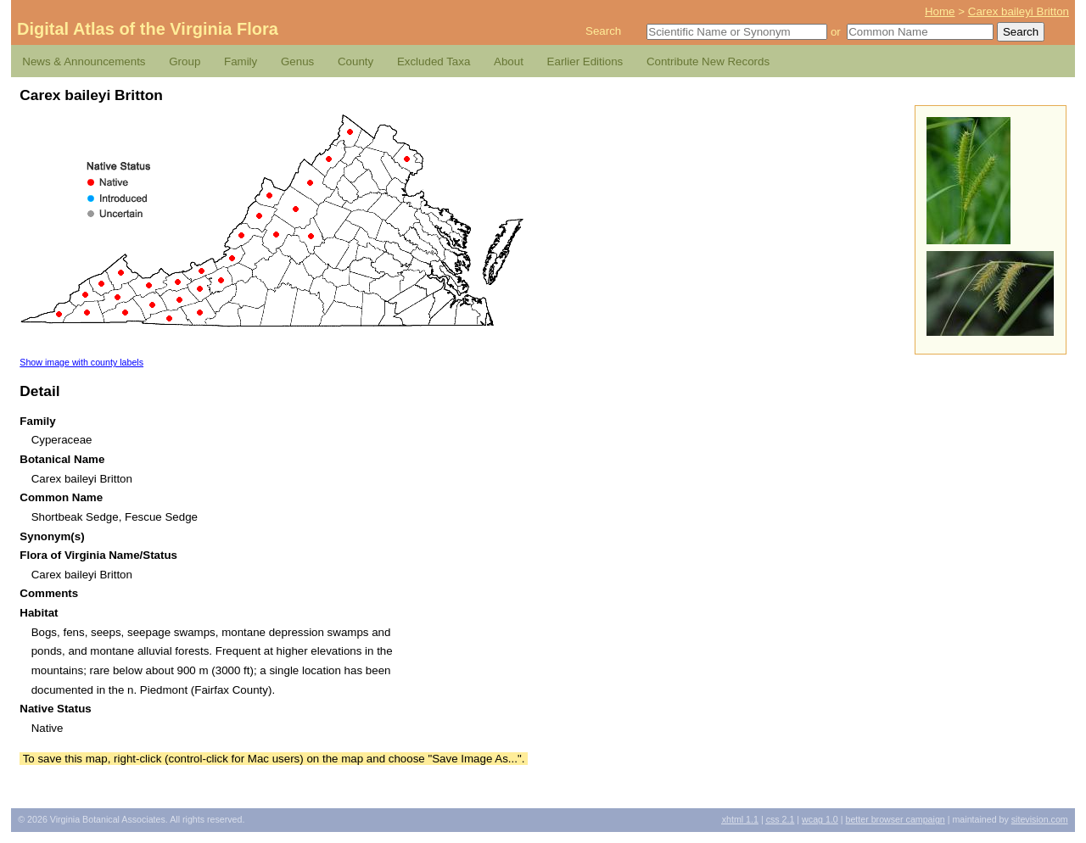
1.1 (740, 819)
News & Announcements (83, 61)
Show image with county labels (81, 362)
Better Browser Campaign (894, 819)
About (508, 61)
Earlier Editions (585, 61)
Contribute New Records (708, 61)
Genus (297, 61)
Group (184, 61)
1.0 (820, 819)
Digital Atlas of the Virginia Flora (147, 29)
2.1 (780, 819)
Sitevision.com (1039, 819)
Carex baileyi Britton (1018, 11)
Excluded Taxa (433, 61)
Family (240, 61)
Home (940, 11)
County (355, 61)
